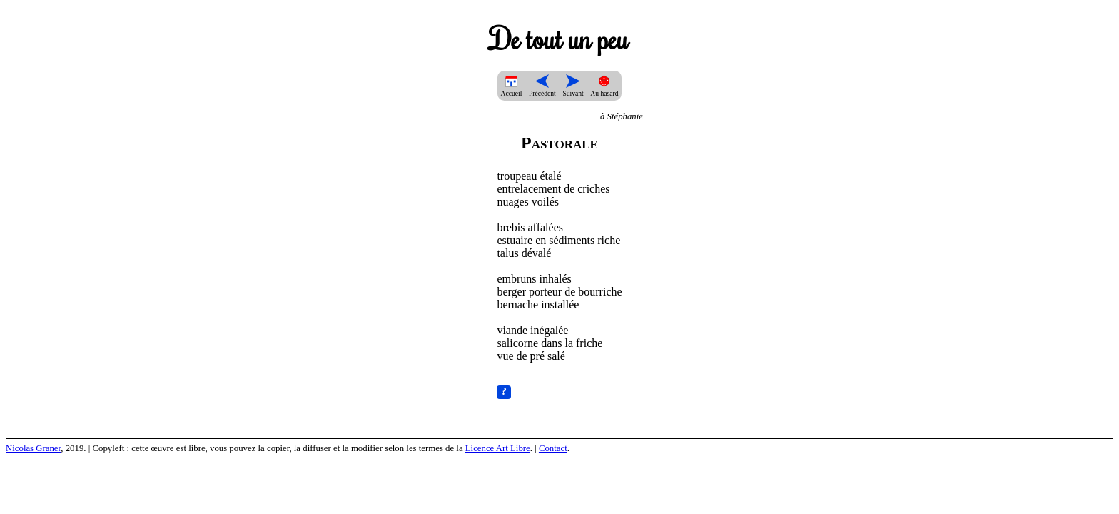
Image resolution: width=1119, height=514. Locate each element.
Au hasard (604, 89)
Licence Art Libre (497, 448)
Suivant (572, 89)
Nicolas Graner (33, 448)
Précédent (542, 89)
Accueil (511, 89)
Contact (553, 448)
